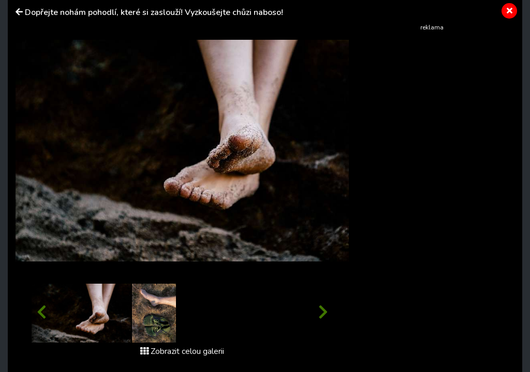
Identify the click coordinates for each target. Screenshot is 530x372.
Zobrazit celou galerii (182, 351)
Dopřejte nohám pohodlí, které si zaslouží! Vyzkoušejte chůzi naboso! (154, 12)
